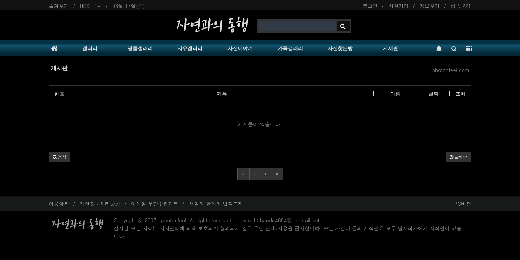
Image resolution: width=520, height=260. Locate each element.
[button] (59, 157)
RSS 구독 (90, 5)
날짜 (433, 94)
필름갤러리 (140, 48)
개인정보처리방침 (100, 203)
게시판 (390, 48)
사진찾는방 (340, 48)
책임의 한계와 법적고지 (216, 203)
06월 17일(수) (128, 5)
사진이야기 (240, 48)
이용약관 (59, 203)
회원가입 (399, 5)
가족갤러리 (290, 48)
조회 (460, 94)
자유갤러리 (190, 48)
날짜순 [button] (458, 157)
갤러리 (90, 48)
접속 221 (461, 5)
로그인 (370, 5)
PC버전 (462, 203)
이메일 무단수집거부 (154, 203)
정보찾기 (430, 5)
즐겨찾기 (59, 5)
